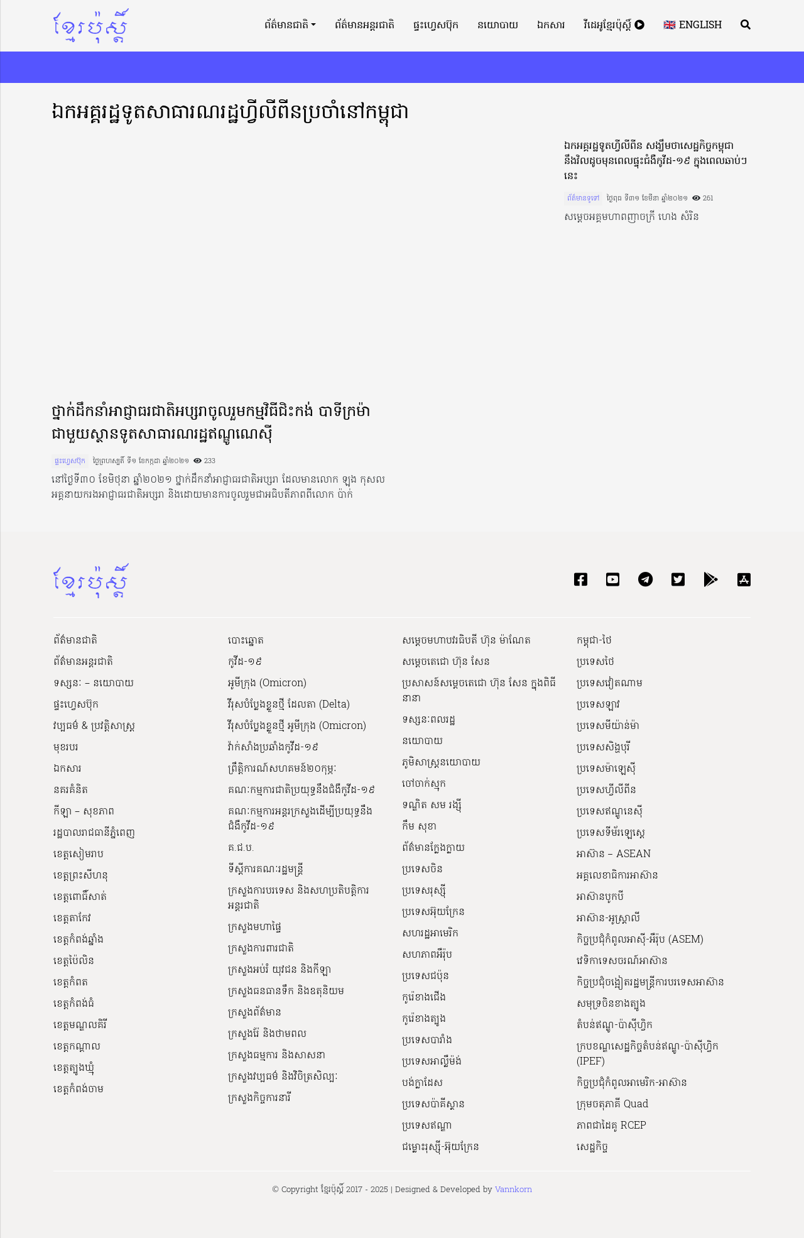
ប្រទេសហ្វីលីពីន (606, 790)
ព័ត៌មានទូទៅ (583, 199)
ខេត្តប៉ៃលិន (73, 961)
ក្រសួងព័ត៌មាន (254, 1013)
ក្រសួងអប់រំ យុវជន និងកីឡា (279, 970)
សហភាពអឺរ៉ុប (427, 955)
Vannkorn (513, 1190)
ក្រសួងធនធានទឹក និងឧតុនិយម (286, 991)
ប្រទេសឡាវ (598, 705)
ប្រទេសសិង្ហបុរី (603, 747)
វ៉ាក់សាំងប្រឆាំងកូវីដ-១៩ (273, 747)
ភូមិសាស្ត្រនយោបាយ (441, 762)
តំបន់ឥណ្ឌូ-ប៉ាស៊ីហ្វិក (615, 1025)
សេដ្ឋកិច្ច (592, 1147)
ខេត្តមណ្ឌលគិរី (80, 1025)
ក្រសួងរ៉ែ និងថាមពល (267, 1034)
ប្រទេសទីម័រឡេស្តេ (611, 833)
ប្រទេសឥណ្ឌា (427, 1126)
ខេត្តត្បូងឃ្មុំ (73, 1068)
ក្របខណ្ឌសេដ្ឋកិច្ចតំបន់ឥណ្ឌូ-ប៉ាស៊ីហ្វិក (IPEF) (648, 1054)
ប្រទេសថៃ (595, 662)
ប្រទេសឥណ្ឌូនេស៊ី (610, 811)
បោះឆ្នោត (246, 641)
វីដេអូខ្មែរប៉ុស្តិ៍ (614, 25)
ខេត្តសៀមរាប (78, 854)
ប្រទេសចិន (422, 869)
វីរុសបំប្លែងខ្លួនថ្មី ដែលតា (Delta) (289, 705)
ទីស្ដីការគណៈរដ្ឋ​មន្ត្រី (265, 869)
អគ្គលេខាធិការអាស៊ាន (617, 876)
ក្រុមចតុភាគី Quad (612, 1104)
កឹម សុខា (419, 827)
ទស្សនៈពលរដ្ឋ (428, 720)
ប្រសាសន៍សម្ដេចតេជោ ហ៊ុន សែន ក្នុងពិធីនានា (479, 691)
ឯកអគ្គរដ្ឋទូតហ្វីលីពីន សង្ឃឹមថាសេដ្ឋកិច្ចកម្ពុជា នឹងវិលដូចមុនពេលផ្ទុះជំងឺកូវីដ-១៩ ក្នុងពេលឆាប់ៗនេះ (655, 161)
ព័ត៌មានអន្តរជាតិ (364, 25)
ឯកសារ (551, 25)
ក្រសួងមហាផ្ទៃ (254, 927)
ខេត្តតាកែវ (72, 918)
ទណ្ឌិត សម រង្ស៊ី (432, 805)
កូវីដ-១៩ (245, 662)
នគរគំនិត (70, 790)
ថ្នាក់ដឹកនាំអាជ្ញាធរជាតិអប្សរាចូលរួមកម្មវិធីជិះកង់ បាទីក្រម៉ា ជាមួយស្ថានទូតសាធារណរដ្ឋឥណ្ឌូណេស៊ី (211, 424)
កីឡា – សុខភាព (83, 811)
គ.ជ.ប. (241, 848)
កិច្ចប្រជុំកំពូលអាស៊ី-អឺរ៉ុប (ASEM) (640, 940)
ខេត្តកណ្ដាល (76, 1046)
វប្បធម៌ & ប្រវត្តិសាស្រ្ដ (94, 726)
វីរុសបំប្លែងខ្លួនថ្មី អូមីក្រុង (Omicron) (297, 726)
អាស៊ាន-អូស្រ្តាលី (608, 918)
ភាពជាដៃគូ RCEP (611, 1126)
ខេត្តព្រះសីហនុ (80, 876)
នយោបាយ (497, 25)
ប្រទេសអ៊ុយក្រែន (433, 912)
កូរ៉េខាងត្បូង (424, 1019)
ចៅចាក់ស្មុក (424, 784)
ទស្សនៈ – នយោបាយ (93, 683)
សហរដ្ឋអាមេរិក (430, 933)
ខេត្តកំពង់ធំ (73, 1004)
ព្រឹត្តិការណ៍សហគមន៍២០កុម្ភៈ (282, 769)
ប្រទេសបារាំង (427, 1040)
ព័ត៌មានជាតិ (286, 25)
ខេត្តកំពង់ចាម (78, 1089)
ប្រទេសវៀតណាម (610, 683)
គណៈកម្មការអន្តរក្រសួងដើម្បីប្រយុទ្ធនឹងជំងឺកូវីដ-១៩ (300, 819)
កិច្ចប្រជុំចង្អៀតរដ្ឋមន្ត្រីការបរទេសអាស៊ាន (650, 982)
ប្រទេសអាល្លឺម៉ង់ (432, 1062)
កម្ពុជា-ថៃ (594, 641)
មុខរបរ (66, 747)
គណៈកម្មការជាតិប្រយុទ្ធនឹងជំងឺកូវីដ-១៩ (301, 790)
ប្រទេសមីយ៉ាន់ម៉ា (608, 726)
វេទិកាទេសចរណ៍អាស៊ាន (622, 961)
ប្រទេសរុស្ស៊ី (424, 891)
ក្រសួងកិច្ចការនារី (259, 1098)
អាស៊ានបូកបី (600, 897)
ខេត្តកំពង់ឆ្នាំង (78, 940)
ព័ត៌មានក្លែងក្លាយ (433, 848)
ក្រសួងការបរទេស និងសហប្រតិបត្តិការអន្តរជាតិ (298, 899)
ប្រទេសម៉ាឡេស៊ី (606, 769)
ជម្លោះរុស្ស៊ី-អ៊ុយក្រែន (440, 1147)
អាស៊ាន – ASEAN (614, 854)
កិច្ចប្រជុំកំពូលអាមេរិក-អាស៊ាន (632, 1083)
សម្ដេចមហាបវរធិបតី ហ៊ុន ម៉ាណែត (466, 641)
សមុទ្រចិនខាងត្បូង (611, 1004)
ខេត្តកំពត (70, 982)
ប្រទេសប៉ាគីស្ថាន (433, 1104)
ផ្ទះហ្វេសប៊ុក (436, 25)
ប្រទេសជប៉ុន (425, 976)
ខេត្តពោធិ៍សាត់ (80, 897)
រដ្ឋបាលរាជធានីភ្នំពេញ (94, 833)
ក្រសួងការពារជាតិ (261, 948)
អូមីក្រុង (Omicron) (267, 683)
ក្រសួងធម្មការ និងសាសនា (276, 1055)
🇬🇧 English (692, 25)
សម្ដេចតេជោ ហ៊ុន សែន (446, 662)
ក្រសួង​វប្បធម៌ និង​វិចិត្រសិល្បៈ (283, 1077)
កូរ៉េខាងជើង (424, 997)
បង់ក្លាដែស (422, 1083)
